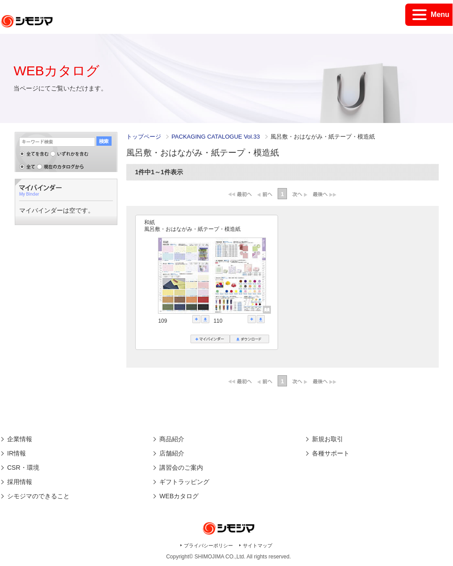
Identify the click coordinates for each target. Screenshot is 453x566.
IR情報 (16, 453)
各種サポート (330, 453)
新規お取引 (327, 439)
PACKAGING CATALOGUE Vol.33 (216, 136)
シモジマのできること (38, 496)
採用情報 (19, 481)
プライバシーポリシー (208, 545)
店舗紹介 (171, 453)
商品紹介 (171, 439)
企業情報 (19, 439)
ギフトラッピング (184, 481)
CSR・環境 (23, 467)
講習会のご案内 (181, 467)
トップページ (143, 136)
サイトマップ (257, 545)
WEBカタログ (179, 496)
